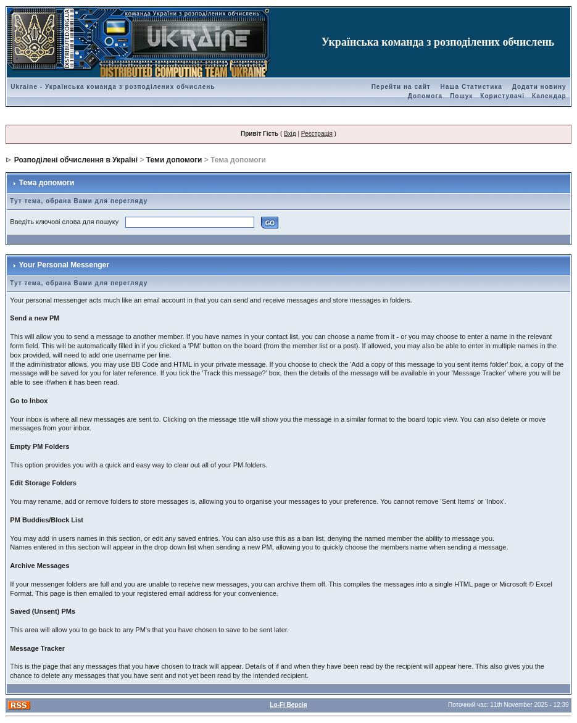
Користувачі (502, 96)
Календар (549, 96)
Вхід (290, 133)
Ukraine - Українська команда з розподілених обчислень (112, 86)
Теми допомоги (174, 160)
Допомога (425, 96)
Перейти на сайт (401, 86)
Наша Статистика (471, 86)
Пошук (461, 96)
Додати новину (539, 86)
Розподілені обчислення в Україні (76, 160)
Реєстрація (317, 133)
